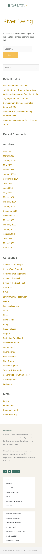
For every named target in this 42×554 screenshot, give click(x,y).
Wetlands (7, 384)
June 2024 (8, 188)
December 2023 (10, 211)
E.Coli (5, 292)
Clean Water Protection (13, 269)
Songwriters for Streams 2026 (15, 531)
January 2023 (9, 229)
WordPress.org (10, 415)
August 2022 (9, 234)
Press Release (9, 329)
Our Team (9, 483)
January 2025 (9, 174)
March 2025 (8, 169)
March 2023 (8, 220)
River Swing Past (10, 365)
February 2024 (9, 202)
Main (5, 310)
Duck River (8, 287)
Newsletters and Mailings (14, 501)
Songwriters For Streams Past (16, 375)
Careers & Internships (13, 264)
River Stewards (10, 356)
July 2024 (7, 183)
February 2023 (9, 225)
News (5, 315)
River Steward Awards (12, 540)
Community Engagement (14, 274)
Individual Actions (11, 306)
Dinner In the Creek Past (14, 283)
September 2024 (10, 179)
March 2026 (8, 156)
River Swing (8, 361)
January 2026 (9, 160)
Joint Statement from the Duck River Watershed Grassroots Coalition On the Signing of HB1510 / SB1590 (20, 94)
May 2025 (7, 165)
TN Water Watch (11, 527)
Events (6, 301)
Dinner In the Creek (11, 278)
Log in (6, 401)
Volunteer (9, 497)
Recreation (8, 347)
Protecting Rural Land (13, 338)
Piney (5, 324)
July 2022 (7, 238)
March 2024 (8, 197)
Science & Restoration (13, 370)
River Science (9, 352)
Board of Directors (11, 488)
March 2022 (8, 243)
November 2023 (10, 215)
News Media (8, 320)
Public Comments (11, 343)
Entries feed (8, 405)
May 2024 (7, 192)
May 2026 (7, 151)
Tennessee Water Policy (13, 513)
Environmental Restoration (15, 297)
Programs (7, 333)
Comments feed (10, 410)
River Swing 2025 (11, 536)
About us (8, 479)
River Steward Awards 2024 (15, 85)
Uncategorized (9, 379)
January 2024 (9, 206)
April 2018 (7, 247)
